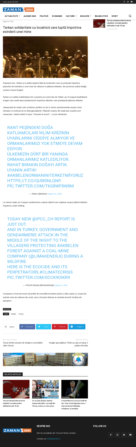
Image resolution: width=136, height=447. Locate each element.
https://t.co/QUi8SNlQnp (33, 180)
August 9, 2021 (61, 285)
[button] (130, 16)
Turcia (21, 314)
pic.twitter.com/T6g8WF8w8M (40, 185)
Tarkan (13, 314)
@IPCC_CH (42, 218)
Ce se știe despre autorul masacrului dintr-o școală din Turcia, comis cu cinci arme (43, 403)
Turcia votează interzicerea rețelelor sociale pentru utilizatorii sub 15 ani (14, 403)
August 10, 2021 (54, 194)
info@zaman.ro (53, 438)
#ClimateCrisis (56, 272)
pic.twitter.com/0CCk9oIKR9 (38, 277)
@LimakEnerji (45, 256)
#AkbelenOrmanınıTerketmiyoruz (45, 175)
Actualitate (7, 309)
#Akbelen (67, 245)
